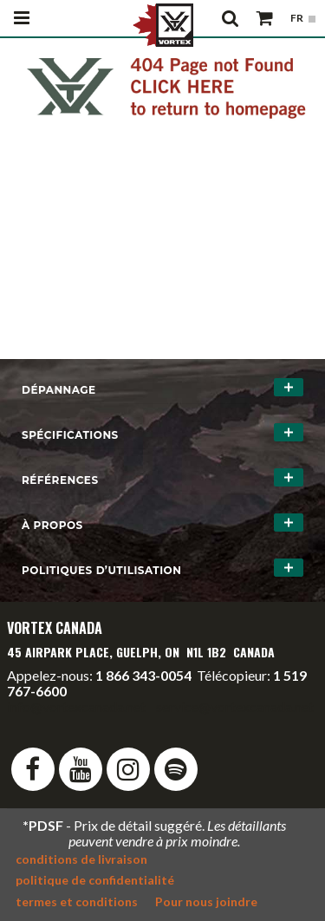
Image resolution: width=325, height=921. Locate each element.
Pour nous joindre (206, 901)
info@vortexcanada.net (76, 706)
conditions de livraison (81, 859)
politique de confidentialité (95, 879)
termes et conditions (77, 901)
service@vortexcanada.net (235, 706)
